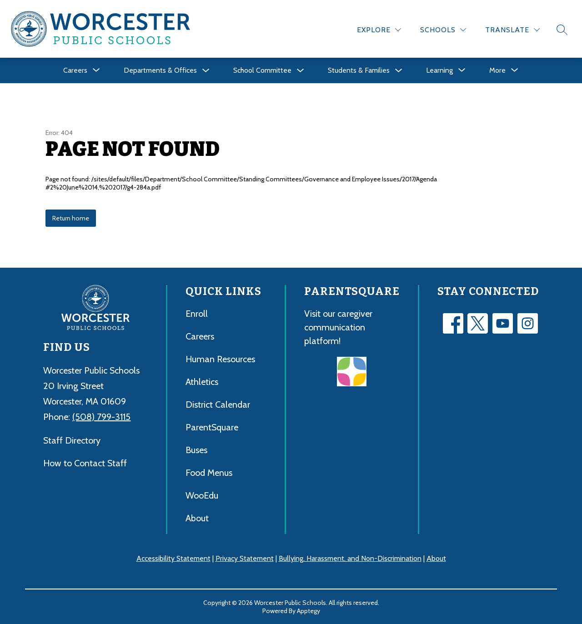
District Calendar (218, 404)
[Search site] (562, 29)
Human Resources (220, 359)
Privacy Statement (245, 558)
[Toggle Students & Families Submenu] (398, 71)
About (197, 518)
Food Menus (209, 472)
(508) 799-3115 (101, 416)
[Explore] (379, 29)
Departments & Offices (160, 70)
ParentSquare (212, 427)
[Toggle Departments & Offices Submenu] (206, 71)
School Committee (262, 70)
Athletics (202, 381)
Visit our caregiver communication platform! (338, 327)
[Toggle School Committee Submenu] (300, 71)
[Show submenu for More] (497, 70)
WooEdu (202, 495)
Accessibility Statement (173, 558)
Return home (70, 218)
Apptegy (308, 611)
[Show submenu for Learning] (439, 70)
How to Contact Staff (85, 463)
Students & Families (359, 70)
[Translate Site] (512, 29)
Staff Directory (71, 440)
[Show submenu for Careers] (75, 70)
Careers (200, 336)
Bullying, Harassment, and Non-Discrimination (350, 558)
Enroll (197, 313)
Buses (196, 449)
